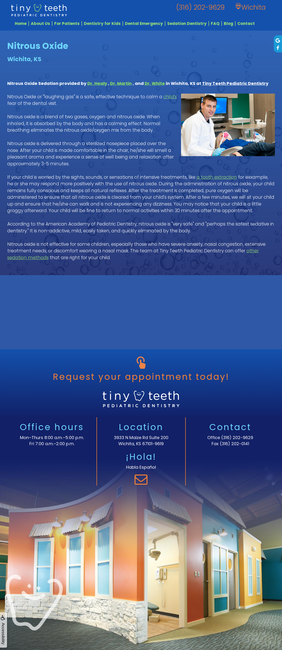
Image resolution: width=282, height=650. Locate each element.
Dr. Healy (97, 83)
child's (170, 97)
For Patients (67, 23)
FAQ (215, 23)
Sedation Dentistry (187, 23)
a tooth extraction (217, 177)
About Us (40, 23)
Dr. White (155, 83)
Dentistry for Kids (102, 23)
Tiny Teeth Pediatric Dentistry (235, 83)
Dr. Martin (121, 83)
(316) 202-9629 (237, 437)
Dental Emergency (144, 23)
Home (21, 23)
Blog (228, 23)
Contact (246, 23)
